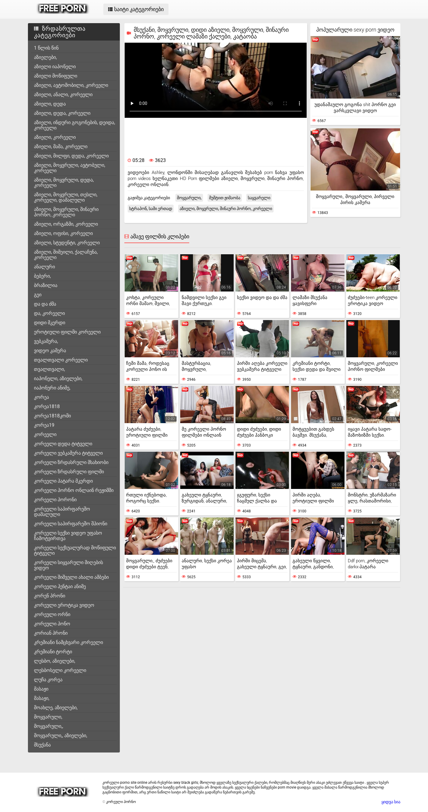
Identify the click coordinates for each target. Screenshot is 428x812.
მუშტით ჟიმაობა (224, 197)
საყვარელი (259, 197)
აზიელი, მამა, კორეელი (60, 146)
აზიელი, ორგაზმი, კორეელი (66, 224)
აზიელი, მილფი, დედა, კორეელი (71, 156)
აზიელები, (45, 57)
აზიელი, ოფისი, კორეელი (63, 233)
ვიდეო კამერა (50, 350)
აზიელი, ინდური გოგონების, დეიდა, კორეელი (74, 125)
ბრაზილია (45, 285)
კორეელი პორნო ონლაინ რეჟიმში (74, 490)
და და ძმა (45, 304)
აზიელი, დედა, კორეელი (62, 113)
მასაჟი (41, 689)
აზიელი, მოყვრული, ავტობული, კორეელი (69, 167)
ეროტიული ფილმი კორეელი (67, 332)
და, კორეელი (49, 313)
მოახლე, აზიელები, (55, 707)
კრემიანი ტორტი (53, 652)
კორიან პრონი (51, 633)
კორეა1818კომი (52, 416)
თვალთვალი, (49, 369)
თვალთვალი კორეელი (61, 360)
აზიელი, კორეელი (55, 137)
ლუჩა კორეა (48, 679)
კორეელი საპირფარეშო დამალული (62, 511)
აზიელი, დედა (50, 104)
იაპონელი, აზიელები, (58, 378)
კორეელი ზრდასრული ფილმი (69, 472)
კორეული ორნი (52, 614)
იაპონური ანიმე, (52, 388)
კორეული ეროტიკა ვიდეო (64, 605)
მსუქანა (42, 745)
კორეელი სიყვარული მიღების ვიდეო (68, 565)
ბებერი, (42, 276)
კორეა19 (44, 425)
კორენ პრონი (49, 596)
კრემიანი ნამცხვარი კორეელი (68, 642)
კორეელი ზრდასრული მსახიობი (71, 462)
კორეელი (45, 434)
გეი (37, 295)
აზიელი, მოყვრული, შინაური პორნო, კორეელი (66, 212)
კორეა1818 (47, 406)
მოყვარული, (48, 717)
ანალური (44, 267)
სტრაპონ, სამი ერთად (150, 208)
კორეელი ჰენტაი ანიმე (60, 586)
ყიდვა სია (390, 801)
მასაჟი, (41, 698)
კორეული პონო (52, 624)
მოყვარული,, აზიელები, (60, 735)
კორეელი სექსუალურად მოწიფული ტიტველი (75, 550)
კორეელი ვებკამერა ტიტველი (68, 453)
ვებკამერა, (46, 341)
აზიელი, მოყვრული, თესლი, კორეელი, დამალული (65, 197)
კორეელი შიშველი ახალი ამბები (71, 577)
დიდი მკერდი (49, 322)
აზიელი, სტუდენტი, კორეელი (67, 243)
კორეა (41, 397)
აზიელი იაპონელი (55, 66)
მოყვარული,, (48, 726)
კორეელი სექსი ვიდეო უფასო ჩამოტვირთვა (68, 535)
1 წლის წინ (46, 48)
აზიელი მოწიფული (55, 76)
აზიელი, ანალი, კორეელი (63, 94)
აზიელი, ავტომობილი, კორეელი (71, 85)
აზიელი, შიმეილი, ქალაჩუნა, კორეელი (66, 254)
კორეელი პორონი (55, 499)
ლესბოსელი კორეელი (60, 670)
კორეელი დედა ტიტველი (63, 444)
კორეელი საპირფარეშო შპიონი (70, 524)
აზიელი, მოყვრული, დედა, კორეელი (64, 182)
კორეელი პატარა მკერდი (63, 481)
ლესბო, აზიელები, (54, 661)
